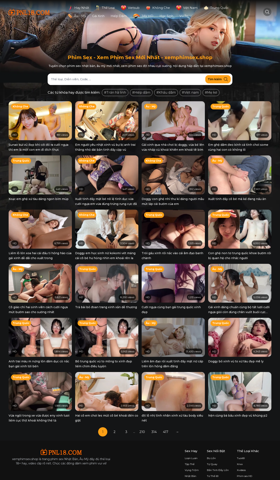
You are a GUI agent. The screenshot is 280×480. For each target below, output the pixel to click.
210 (142, 425)
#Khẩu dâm (166, 92)
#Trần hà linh (115, 92)
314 (154, 425)
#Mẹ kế (211, 92)
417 (165, 425)
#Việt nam (190, 92)
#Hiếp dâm (141, 92)
